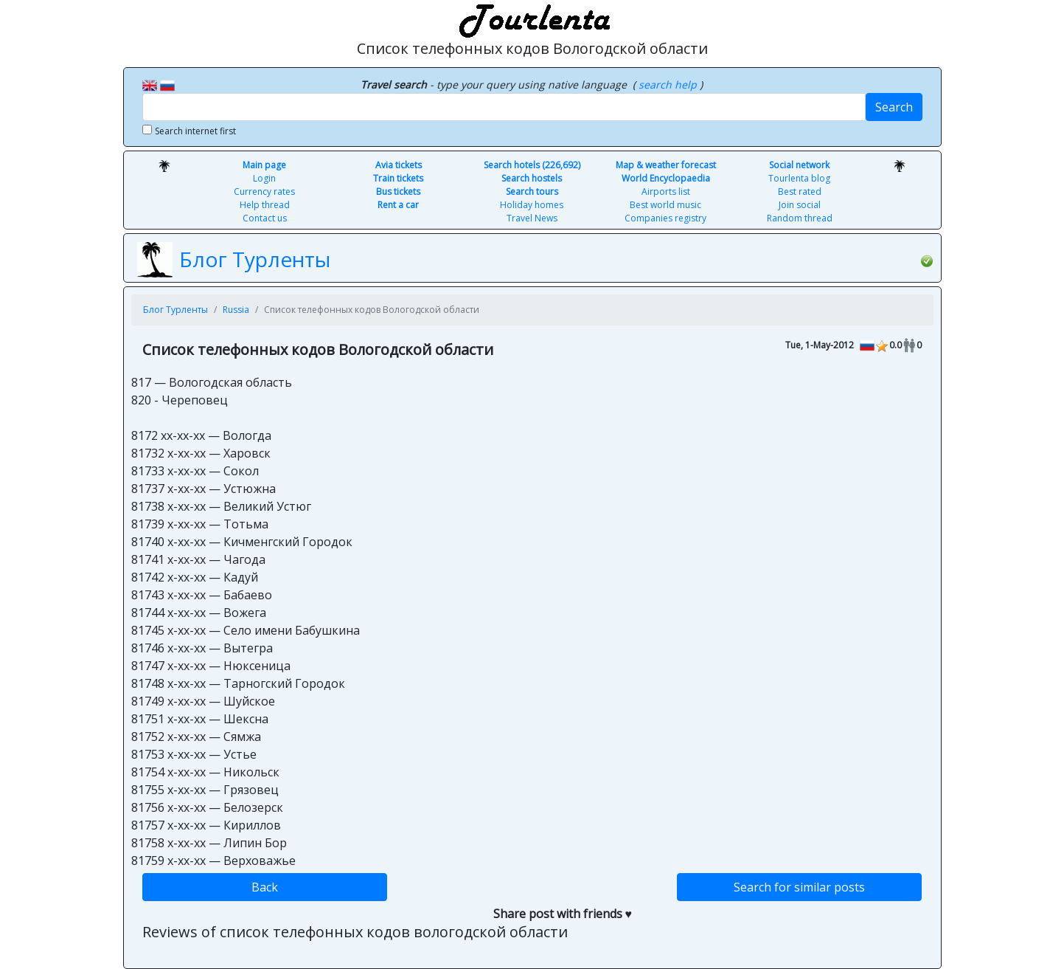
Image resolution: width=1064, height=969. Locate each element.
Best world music (665, 205)
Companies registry (665, 218)
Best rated (799, 191)
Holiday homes (531, 205)
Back (264, 887)
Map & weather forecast (666, 165)
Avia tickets (398, 165)
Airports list (665, 191)
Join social (800, 205)
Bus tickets (398, 191)
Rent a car (398, 205)
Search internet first (195, 131)
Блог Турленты (254, 259)
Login (264, 178)
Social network (799, 165)
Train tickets (398, 178)
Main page (264, 165)
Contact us (265, 218)
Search (894, 107)
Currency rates (264, 191)
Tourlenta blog (799, 178)
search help (669, 84)
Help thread (265, 205)
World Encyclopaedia (666, 178)
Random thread (799, 218)
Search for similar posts (799, 887)
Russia (236, 309)
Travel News (532, 218)
